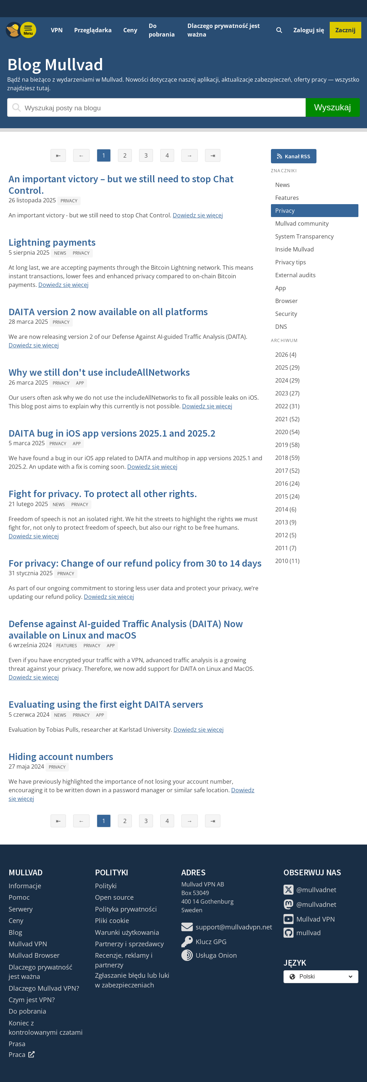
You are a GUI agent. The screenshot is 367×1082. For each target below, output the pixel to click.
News (60, 253)
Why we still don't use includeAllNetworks (99, 372)
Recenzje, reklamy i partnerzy (124, 960)
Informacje (25, 885)
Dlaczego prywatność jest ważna (223, 30)
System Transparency (304, 236)
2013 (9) (285, 522)
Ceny (130, 30)
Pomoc (19, 897)
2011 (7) (285, 548)
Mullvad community (302, 223)
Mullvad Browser (34, 955)
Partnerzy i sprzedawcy (129, 943)
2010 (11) (287, 561)
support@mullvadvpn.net (226, 927)
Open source (114, 897)
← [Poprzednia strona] (81, 155)
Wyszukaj (332, 107)
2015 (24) (287, 496)
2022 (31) (287, 406)
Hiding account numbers (61, 756)
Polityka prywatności (126, 909)
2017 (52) (287, 471)
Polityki (106, 885)
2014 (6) (285, 509)
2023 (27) (287, 393)
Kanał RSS (293, 156)
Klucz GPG (204, 941)
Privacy (69, 201)
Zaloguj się (309, 30)
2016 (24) (287, 483)
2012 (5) (285, 535)
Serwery (21, 909)
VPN (57, 30)
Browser (286, 301)
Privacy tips (290, 262)
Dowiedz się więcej (198, 215)
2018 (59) (287, 458)
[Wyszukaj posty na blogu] (156, 107)
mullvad (302, 932)
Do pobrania (162, 30)
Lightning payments (52, 242)
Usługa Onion (209, 955)
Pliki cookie (112, 920)
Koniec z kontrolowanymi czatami (46, 1028)
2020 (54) (287, 432)
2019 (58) (287, 445)
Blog (15, 932)
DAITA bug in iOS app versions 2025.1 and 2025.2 (112, 433)
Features (66, 646)
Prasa (17, 1043)
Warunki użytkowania (127, 932)
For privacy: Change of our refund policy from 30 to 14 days (135, 563)
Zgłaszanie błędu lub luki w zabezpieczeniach (132, 980)
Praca (22, 1054)
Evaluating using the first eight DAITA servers (106, 704)
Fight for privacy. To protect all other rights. (103, 493)
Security (286, 314)
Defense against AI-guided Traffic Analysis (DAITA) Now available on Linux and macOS (126, 629)
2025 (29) (287, 367)
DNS (281, 327)
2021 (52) (287, 419)
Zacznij (345, 30)
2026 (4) (285, 355)
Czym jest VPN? (32, 999)
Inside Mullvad (294, 249)
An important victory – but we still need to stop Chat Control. (121, 184)
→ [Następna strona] (189, 155)
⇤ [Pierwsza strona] (58, 155)
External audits (295, 275)
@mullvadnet (309, 889)
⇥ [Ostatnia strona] (212, 155)
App (80, 383)
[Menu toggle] (28, 30)
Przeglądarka (93, 30)
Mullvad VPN (28, 943)
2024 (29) (287, 380)
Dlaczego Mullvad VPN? (44, 988)
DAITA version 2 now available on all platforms (108, 311)
